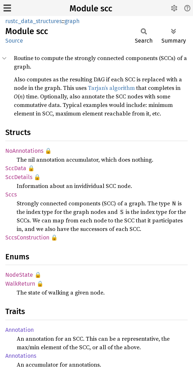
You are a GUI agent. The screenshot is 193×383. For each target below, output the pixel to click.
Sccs (11, 194)
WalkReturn (20, 283)
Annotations (20, 355)
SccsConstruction (27, 237)
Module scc (91, 9)
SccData (15, 168)
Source (14, 40)
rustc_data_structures (33, 21)
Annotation (19, 330)
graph (72, 21)
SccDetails (18, 177)
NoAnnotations (24, 150)
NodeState (19, 274)
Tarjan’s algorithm (111, 88)
